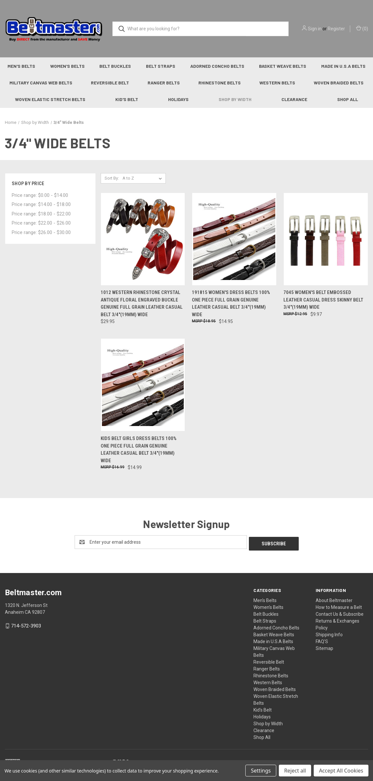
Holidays (178, 99)
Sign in (315, 28)
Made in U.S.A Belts (273, 639)
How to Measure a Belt (339, 605)
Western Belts (277, 82)
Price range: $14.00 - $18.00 (41, 204)
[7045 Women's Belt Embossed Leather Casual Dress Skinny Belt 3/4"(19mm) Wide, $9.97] (326, 239)
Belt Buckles (115, 66)
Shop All (347, 99)
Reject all (295, 770)
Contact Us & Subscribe (340, 612)
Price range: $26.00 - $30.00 (41, 232)
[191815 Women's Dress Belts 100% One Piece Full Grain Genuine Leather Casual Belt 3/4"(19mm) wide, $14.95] (234, 239)
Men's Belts (21, 66)
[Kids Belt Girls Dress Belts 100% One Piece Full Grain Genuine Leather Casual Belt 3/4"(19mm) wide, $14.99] (143, 385)
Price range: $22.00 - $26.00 (41, 223)
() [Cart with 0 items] (362, 28)
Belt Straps (160, 66)
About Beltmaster (334, 598)
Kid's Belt (126, 99)
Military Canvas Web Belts (40, 82)
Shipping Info (329, 633)
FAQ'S (322, 639)
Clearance (294, 99)
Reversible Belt (110, 82)
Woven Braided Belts (274, 687)
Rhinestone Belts (219, 82)
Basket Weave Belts (282, 66)
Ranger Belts (164, 82)
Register (336, 28)
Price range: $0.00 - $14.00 (40, 195)
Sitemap (324, 646)
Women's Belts (67, 66)
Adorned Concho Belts (217, 66)
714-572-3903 (26, 624)
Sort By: (112, 178)
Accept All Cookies (341, 770)
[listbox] (143, 178)
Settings (261, 770)
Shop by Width (235, 99)
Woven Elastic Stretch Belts (50, 99)
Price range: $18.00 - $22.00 (41, 214)
